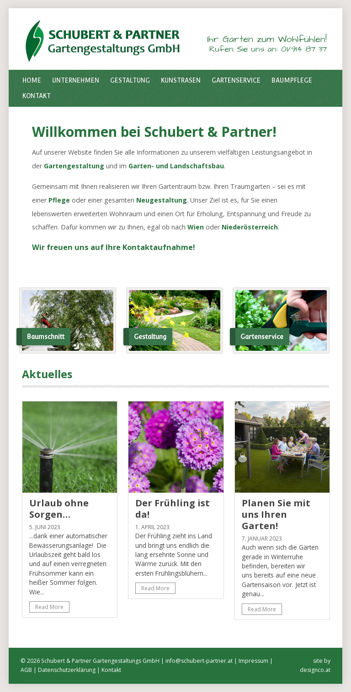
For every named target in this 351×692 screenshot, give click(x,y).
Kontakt (36, 95)
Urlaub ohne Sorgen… (59, 508)
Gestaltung (130, 80)
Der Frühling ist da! (172, 508)
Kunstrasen (181, 80)
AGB (26, 670)
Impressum (253, 661)
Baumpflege (291, 80)
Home (31, 80)
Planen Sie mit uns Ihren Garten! (276, 514)
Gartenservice (236, 80)
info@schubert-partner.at (199, 661)
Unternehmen (75, 80)
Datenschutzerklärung (67, 670)
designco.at (315, 670)
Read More (49, 607)
